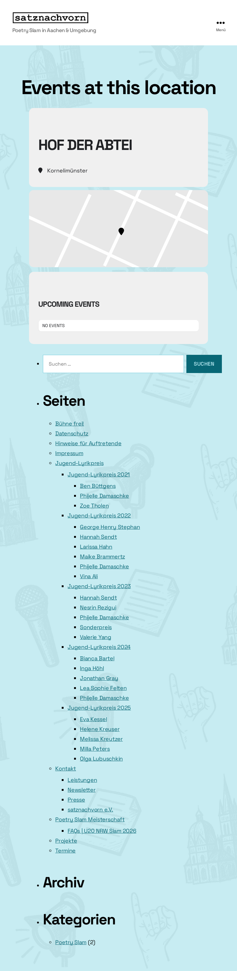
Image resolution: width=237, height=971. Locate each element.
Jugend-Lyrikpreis (79, 463)
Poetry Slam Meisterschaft (89, 819)
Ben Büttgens (98, 485)
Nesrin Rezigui (98, 607)
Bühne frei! (69, 423)
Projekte (66, 840)
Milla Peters (95, 748)
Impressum (69, 453)
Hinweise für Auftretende (88, 443)
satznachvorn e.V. (90, 809)
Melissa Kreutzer (101, 738)
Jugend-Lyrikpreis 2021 (99, 474)
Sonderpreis (96, 627)
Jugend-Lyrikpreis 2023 (99, 586)
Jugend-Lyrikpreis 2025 (99, 707)
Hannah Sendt (98, 536)
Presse (76, 799)
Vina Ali (89, 576)
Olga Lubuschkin (101, 758)
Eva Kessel (93, 719)
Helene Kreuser (99, 728)
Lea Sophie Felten (103, 687)
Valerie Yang (95, 637)
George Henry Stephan (110, 526)
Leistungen (82, 779)
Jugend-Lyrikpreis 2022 (99, 515)
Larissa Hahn (96, 546)
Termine (65, 850)
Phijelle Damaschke (104, 495)
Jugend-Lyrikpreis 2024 (99, 646)
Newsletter (81, 789)
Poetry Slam (70, 942)
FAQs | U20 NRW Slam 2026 (102, 830)
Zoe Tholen (94, 505)
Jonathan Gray (99, 678)
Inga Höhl (92, 668)
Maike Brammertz (102, 556)
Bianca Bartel (97, 658)
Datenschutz (71, 433)
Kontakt (65, 768)
